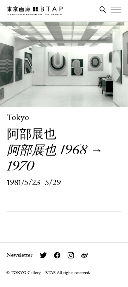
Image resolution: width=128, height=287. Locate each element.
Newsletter (19, 255)
